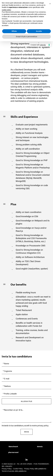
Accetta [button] (39, 31)
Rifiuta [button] (14, 31)
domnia (40, 447)
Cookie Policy (18, 469)
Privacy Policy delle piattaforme (35, 469)
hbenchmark (13, 447)
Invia (26, 432)
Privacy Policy (7, 469)
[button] (50, 3)
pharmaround (13, 452)
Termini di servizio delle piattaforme (14, 471)
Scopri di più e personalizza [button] (26, 36)
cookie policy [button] (6, 10)
